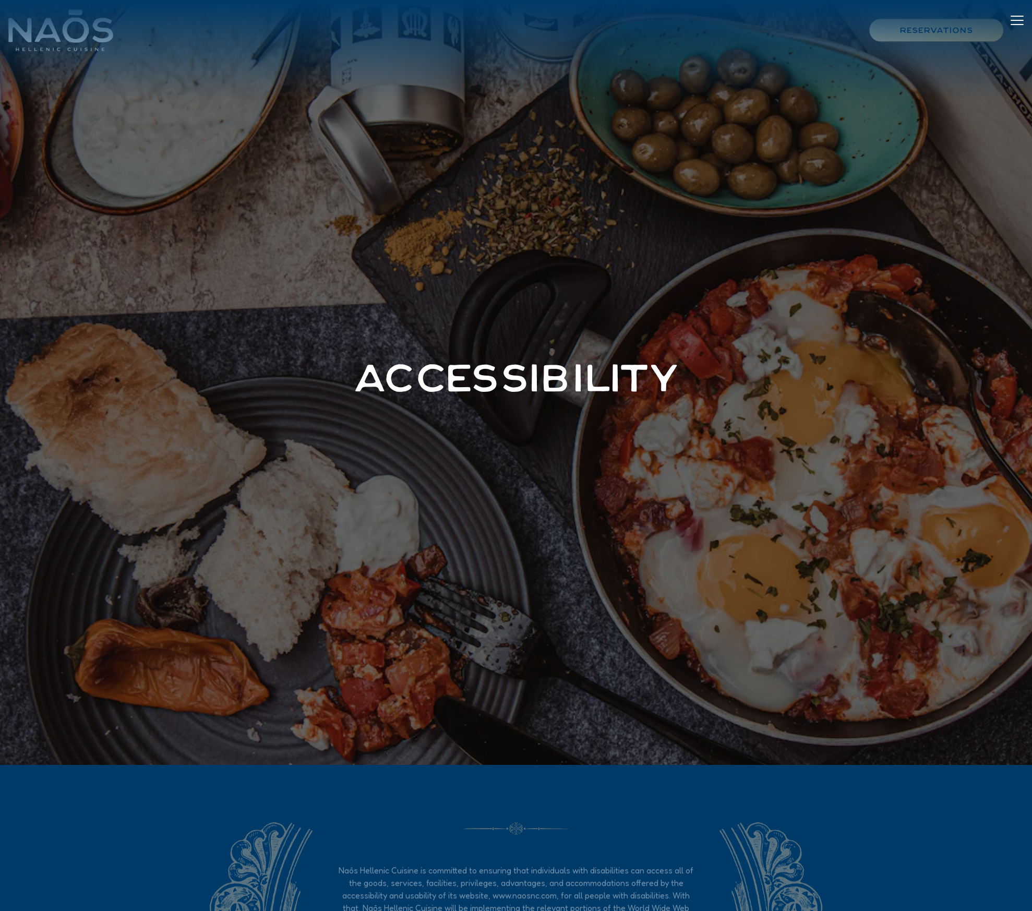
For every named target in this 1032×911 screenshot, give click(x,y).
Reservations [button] (936, 30)
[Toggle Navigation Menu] (1017, 28)
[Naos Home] (65, 29)
